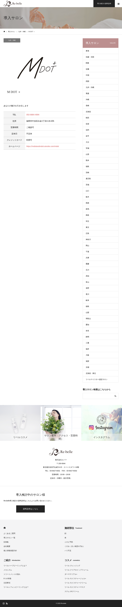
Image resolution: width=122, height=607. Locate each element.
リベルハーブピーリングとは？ (15, 566)
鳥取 (87, 215)
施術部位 (73, 528)
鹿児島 (88, 179)
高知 (87, 276)
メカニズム (8, 570)
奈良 (87, 331)
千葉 (87, 252)
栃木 (87, 197)
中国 (87, 75)
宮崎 (87, 172)
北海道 (88, 112)
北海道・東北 (91, 373)
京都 (87, 367)
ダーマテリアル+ (71, 574)
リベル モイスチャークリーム (76, 583)
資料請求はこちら (30, 509)
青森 (87, 93)
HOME (5, 528)
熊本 (87, 160)
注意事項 (7, 583)
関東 (87, 63)
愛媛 (87, 264)
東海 (87, 51)
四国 (87, 81)
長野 (87, 288)
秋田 (87, 118)
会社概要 (7, 546)
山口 (87, 191)
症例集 (6, 542)
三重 (87, 343)
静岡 (87, 337)
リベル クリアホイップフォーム (76, 570)
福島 (87, 166)
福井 (87, 349)
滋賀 (87, 361)
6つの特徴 (7, 578)
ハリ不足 (68, 551)
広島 (87, 233)
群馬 (87, 209)
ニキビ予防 (69, 542)
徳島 (87, 306)
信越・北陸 (90, 57)
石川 (87, 270)
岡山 (87, 245)
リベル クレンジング (72, 566)
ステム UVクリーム (72, 591)
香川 (87, 294)
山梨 (87, 312)
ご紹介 (12, 560)
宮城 (87, 148)
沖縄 (87, 99)
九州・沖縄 (11, 40)
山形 (87, 154)
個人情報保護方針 (10, 551)
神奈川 (88, 239)
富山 (87, 282)
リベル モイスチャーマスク (75, 587)
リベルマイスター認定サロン (96, 379)
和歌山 (88, 318)
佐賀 (87, 124)
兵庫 (87, 258)
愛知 (87, 325)
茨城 (87, 185)
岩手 (87, 136)
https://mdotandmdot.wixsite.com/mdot (42, 146)
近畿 (87, 69)
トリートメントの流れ (12, 574)
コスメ (72, 560)
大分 (87, 142)
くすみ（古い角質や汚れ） (75, 546)
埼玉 (87, 221)
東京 (87, 227)
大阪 (87, 355)
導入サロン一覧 (9, 538)
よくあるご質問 (9, 533)
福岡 (87, 130)
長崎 (87, 106)
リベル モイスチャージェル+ (75, 578)
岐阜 (87, 300)
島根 (87, 203)
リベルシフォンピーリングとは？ (16, 587)
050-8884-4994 (32, 115)
